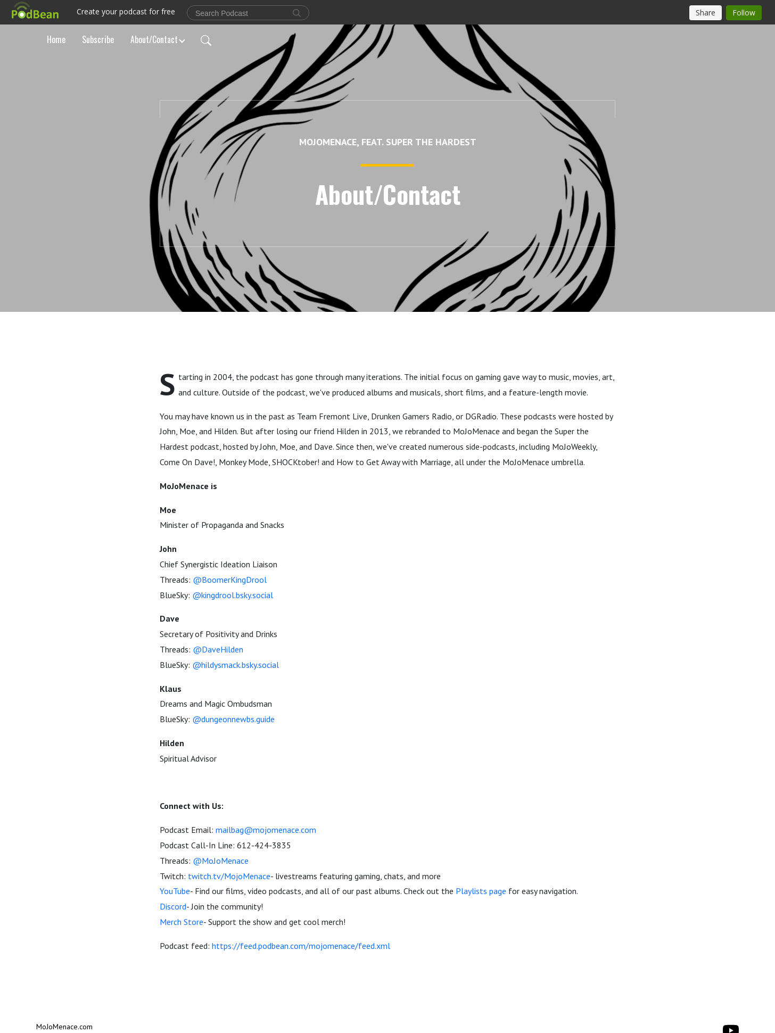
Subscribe (98, 39)
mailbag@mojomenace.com (266, 829)
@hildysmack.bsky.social (235, 664)
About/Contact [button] (154, 39)
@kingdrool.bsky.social (232, 595)
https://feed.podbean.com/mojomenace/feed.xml (301, 945)
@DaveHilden (218, 649)
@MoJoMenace (221, 860)
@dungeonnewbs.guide (233, 719)
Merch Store (181, 921)
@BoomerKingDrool (230, 579)
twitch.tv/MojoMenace (229, 876)
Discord (173, 906)
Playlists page (481, 891)
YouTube (175, 891)
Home (56, 39)
